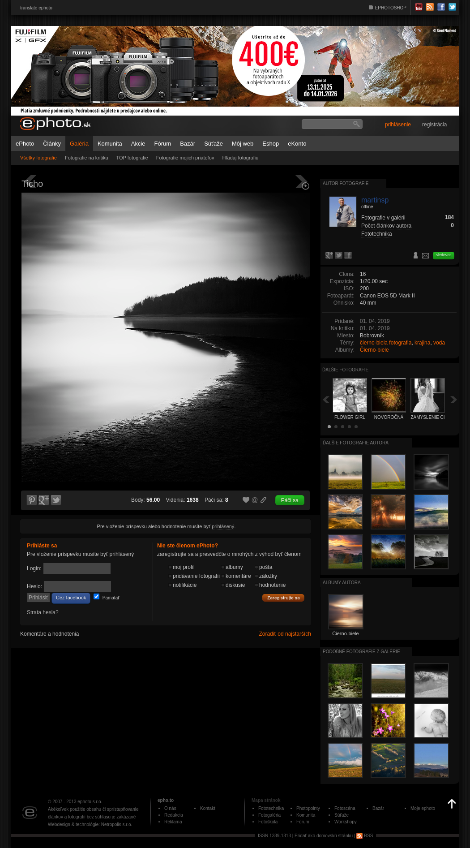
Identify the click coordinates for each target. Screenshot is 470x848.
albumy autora (342, 582)
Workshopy (345, 821)
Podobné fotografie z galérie (361, 651)
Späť (326, 399)
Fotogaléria (269, 815)
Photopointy (308, 808)
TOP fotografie (132, 157)
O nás (170, 808)
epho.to (166, 800)
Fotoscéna (344, 808)
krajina (422, 343)
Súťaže (213, 143)
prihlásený (223, 526)
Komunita (110, 143)
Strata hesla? (43, 612)
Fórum (162, 143)
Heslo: (34, 586)
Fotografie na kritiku (86, 157)
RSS (364, 835)
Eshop (270, 143)
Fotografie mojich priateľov (185, 157)
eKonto (297, 143)
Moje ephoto (422, 808)
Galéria (79, 143)
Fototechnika (376, 234)
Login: (34, 568)
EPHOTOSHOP (390, 7)
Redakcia (173, 815)
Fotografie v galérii (383, 218)
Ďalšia (454, 399)
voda (439, 343)
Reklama (173, 821)
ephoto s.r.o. (89, 801)
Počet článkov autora (386, 226)
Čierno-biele (374, 350)
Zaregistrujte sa (283, 598)
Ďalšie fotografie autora (356, 442)
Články (52, 143)
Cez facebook (71, 597)
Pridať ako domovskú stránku (324, 835)
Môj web (242, 143)
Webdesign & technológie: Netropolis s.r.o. (90, 824)
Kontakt (207, 808)
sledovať (443, 255)
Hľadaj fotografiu (240, 157)
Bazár (187, 143)
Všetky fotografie (38, 157)
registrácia (434, 124)
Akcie (138, 143)
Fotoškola (268, 821)
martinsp (375, 200)
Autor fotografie (345, 183)
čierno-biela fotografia (385, 343)
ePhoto (25, 143)
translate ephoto (36, 7)
